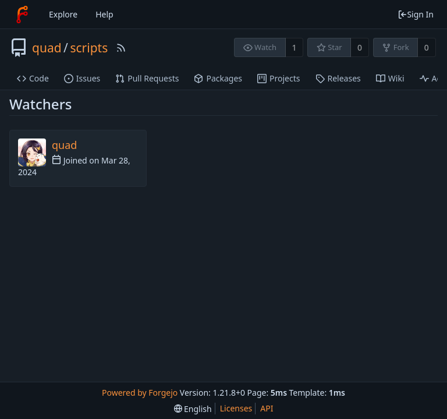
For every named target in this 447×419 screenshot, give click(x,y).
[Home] (22, 14)
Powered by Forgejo (140, 392)
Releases (338, 78)
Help (104, 14)
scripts (89, 48)
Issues (82, 78)
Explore (63, 14)
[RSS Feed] (121, 47)
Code (33, 78)
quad (47, 48)
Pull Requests (147, 78)
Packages (218, 78)
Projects (278, 78)
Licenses (236, 408)
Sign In (416, 14)
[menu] (193, 408)
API (266, 408)
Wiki (390, 78)
